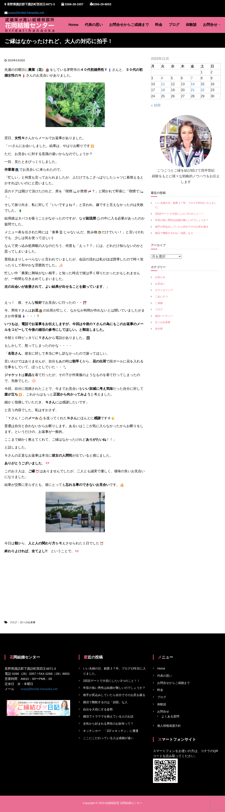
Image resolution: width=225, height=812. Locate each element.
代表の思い (94, 25)
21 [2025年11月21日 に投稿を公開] (192, 90)
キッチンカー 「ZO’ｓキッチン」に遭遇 (110, 730)
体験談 (191, 25)
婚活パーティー (164, 315)
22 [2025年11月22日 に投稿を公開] (202, 90)
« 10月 (156, 105)
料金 (158, 25)
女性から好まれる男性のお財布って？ (108, 723)
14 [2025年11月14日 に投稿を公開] (192, 84)
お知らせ (160, 277)
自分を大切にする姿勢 (98, 709)
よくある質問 (170, 716)
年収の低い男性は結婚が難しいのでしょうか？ (181, 220)
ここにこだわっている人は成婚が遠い (108, 738)
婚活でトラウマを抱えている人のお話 (108, 716)
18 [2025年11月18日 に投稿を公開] (163, 90)
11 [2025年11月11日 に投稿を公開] (163, 84)
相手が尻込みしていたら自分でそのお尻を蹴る (181, 226)
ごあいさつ (161, 296)
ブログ (174, 25)
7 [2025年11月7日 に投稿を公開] (192, 78)
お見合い (160, 283)
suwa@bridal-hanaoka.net (25, 12)
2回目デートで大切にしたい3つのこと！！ (179, 213)
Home (73, 25)
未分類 (159, 328)
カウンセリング (164, 290)
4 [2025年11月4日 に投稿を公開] (162, 78)
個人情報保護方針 (169, 725)
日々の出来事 (27, 622)
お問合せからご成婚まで (129, 25)
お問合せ (210, 25)
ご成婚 (159, 303)
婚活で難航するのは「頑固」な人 (174, 233)
